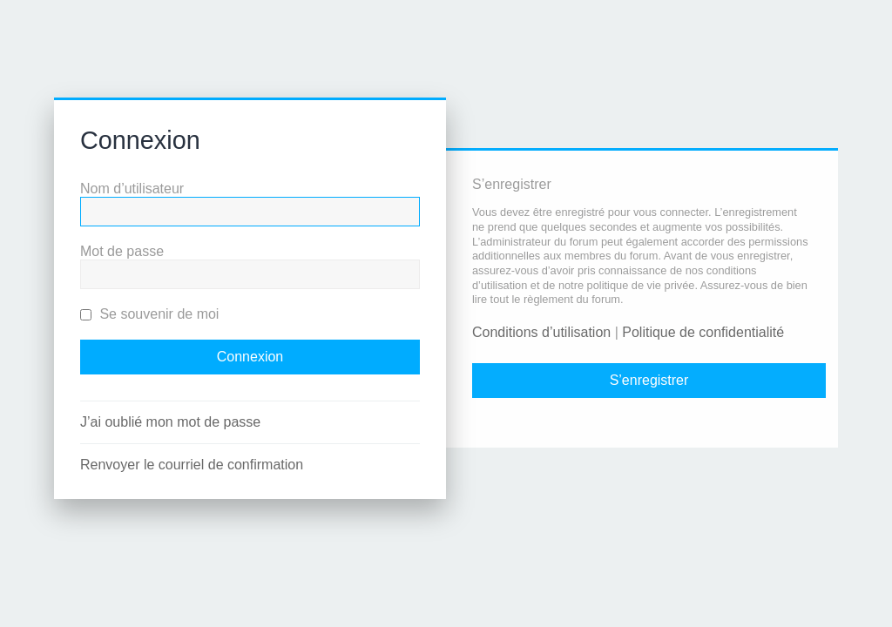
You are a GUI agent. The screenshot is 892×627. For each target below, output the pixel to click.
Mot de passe (122, 251)
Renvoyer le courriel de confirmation (191, 464)
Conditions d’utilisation (541, 332)
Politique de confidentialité (703, 332)
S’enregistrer (649, 380)
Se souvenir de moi (149, 314)
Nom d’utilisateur (132, 188)
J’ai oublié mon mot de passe (170, 422)
